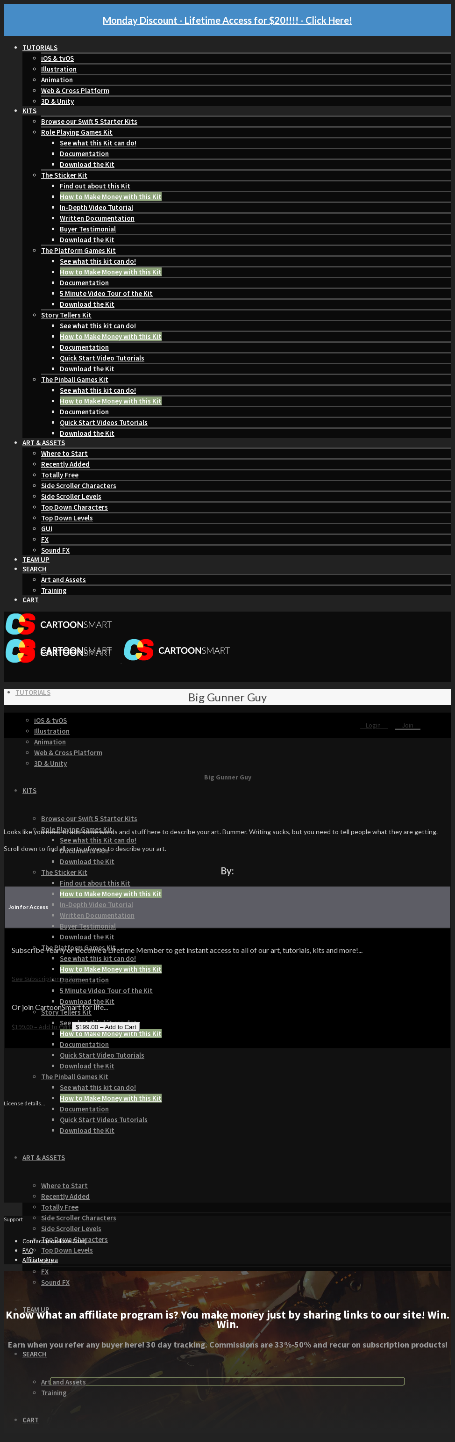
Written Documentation (97, 218)
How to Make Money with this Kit (111, 196)
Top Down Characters (74, 507)
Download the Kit (87, 164)
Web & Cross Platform (75, 90)
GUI (46, 528)
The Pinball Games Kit (74, 379)
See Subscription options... (49, 978)
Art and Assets (63, 579)
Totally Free (59, 474)
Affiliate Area (40, 1259)
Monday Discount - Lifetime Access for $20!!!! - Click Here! (227, 20)
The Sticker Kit (64, 175)
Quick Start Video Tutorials (102, 357)
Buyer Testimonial (88, 228)
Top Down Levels (67, 517)
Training (54, 590)
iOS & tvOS (57, 58)
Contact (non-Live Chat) (54, 1241)
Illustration (59, 69)
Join (407, 725)
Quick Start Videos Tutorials (104, 422)
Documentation (84, 153)
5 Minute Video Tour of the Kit (106, 293)
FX (45, 539)
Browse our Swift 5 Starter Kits (89, 121)
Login (374, 725)
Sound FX (55, 550)
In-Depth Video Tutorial (96, 207)
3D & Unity (57, 101)
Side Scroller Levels (71, 496)
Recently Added (65, 464)
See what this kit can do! (98, 261)
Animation (57, 79)
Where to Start (64, 453)
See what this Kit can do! (98, 142)
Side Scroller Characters (78, 485)
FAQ (28, 1250)
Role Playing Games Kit (77, 132)
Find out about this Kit (95, 185)
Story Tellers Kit (66, 314)
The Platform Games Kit (78, 250)
